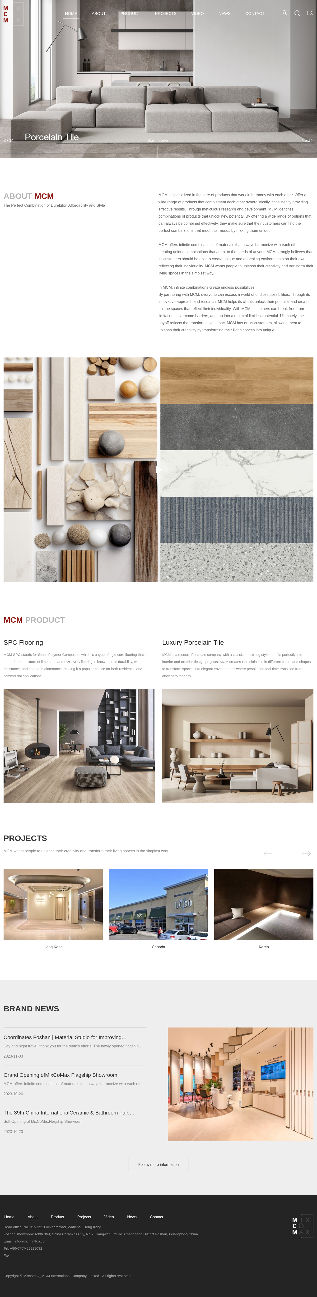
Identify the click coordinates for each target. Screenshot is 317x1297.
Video (197, 13)
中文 (309, 13)
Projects (166, 13)
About (99, 13)
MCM (14, 14)
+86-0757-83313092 (26, 1248)
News (225, 13)
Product (130, 13)
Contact (255, 13)
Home (71, 13)
